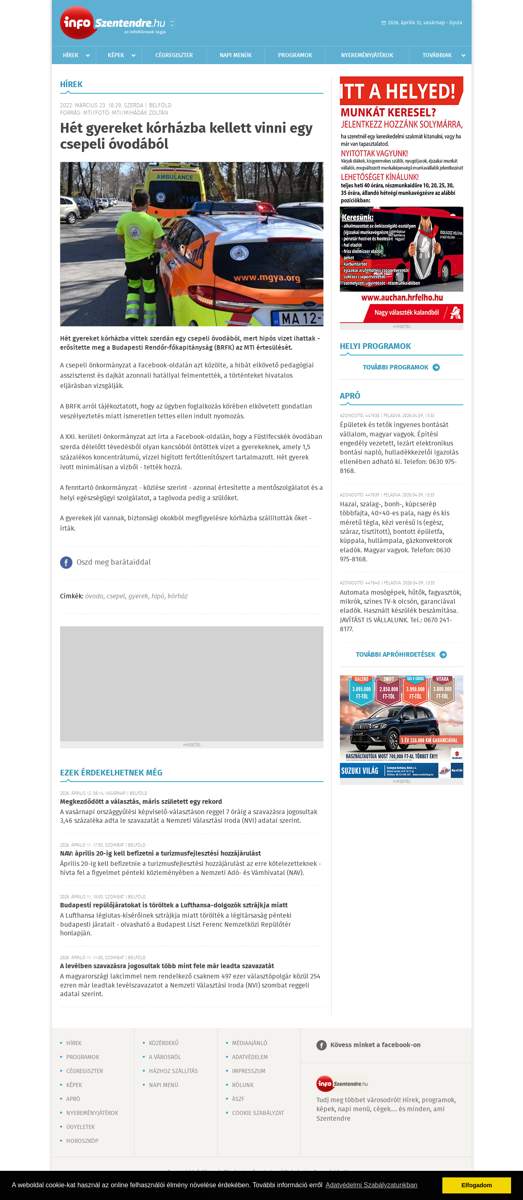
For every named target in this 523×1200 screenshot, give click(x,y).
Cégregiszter (174, 55)
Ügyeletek (80, 1127)
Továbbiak (437, 55)
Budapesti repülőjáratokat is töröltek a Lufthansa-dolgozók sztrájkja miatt (174, 905)
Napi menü (163, 1085)
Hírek (71, 55)
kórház (177, 596)
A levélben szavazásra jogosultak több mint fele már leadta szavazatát (167, 966)
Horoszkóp (82, 1141)
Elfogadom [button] (477, 1185)
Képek (116, 55)
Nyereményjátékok (367, 55)
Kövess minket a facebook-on (375, 1045)
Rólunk (242, 1085)
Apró (73, 1099)
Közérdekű (164, 1043)
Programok (295, 55)
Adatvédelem (250, 1057)
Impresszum (248, 1071)
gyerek (138, 596)
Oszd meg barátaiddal (114, 562)
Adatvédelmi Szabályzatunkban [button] (371, 1185)
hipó (157, 596)
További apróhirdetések (395, 654)
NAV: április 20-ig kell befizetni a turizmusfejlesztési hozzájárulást (160, 854)
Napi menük (236, 55)
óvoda (94, 596)
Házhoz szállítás (173, 1071)
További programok (395, 367)
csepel (116, 596)
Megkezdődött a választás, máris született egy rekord (141, 802)
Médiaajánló (249, 1043)
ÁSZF (238, 1099)
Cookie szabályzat (258, 1113)
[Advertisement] (191, 683)
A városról (165, 1057)
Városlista (172, 23)
